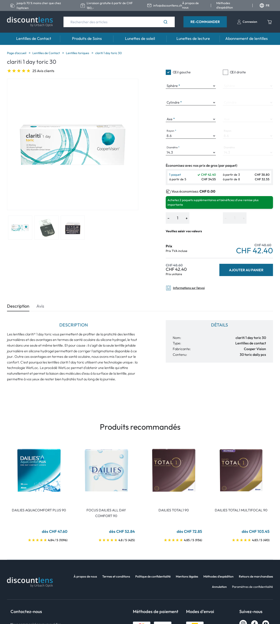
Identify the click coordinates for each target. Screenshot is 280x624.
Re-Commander (205, 22)
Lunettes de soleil (140, 38)
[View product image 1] (20, 228)
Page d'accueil (17, 53)
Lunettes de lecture (193, 38)
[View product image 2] (46, 228)
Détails (219, 325)
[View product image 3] (73, 228)
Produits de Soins (87, 38)
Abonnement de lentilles (246, 38)
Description (18, 306)
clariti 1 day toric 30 (108, 53)
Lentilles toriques (78, 53)
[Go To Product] (39, 470)
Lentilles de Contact (33, 38)
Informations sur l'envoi (185, 288)
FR (264, 5)
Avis (40, 306)
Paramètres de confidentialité (252, 587)
